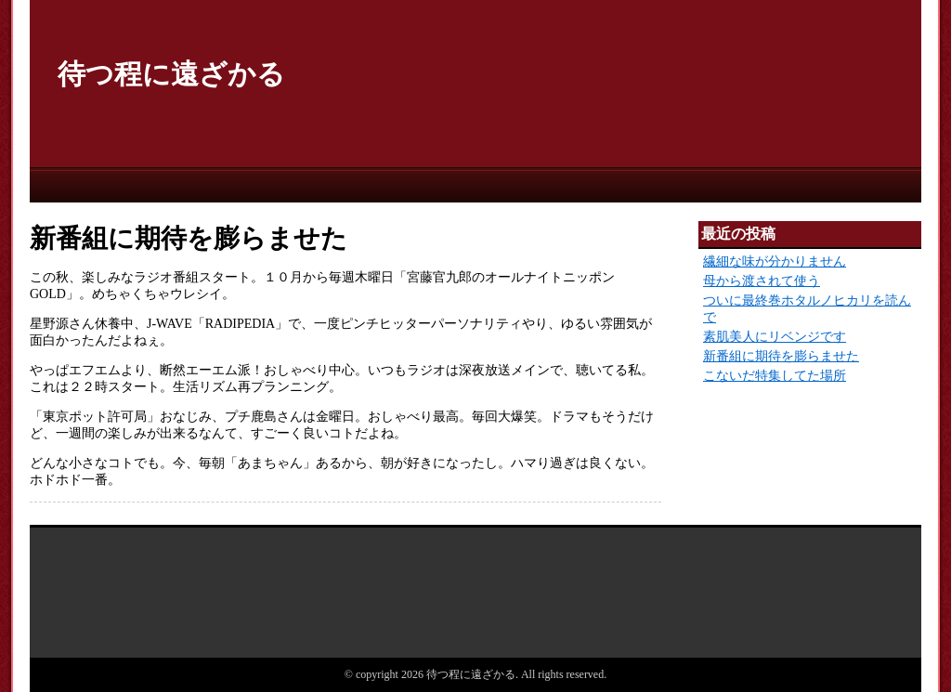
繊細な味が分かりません (774, 261)
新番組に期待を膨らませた (781, 356)
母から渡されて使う (761, 281)
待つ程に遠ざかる (171, 74)
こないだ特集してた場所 (774, 376)
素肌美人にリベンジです (774, 337)
